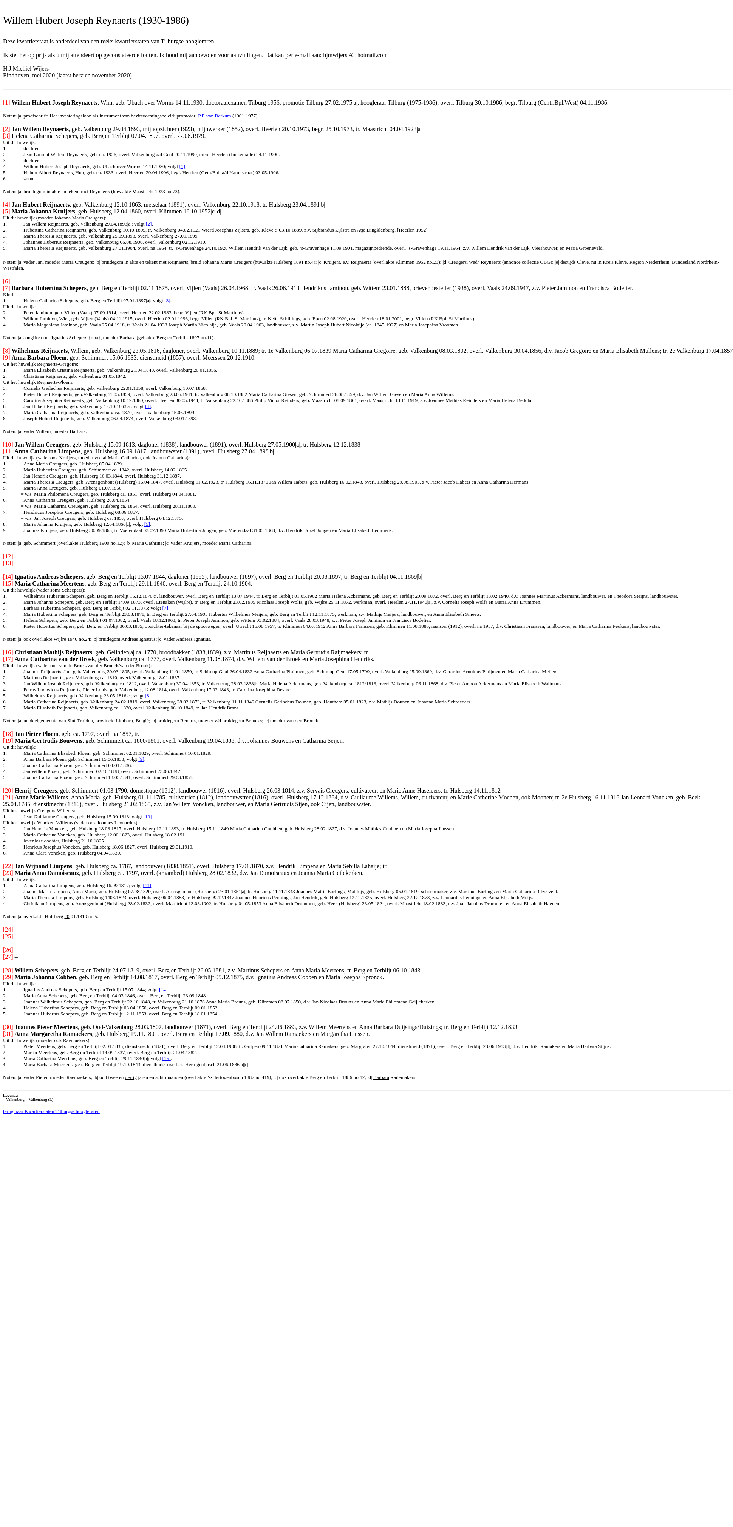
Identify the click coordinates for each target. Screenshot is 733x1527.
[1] (182, 166)
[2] (149, 224)
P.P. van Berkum (214, 116)
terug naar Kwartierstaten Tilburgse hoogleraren (51, 1111)
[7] (165, 608)
